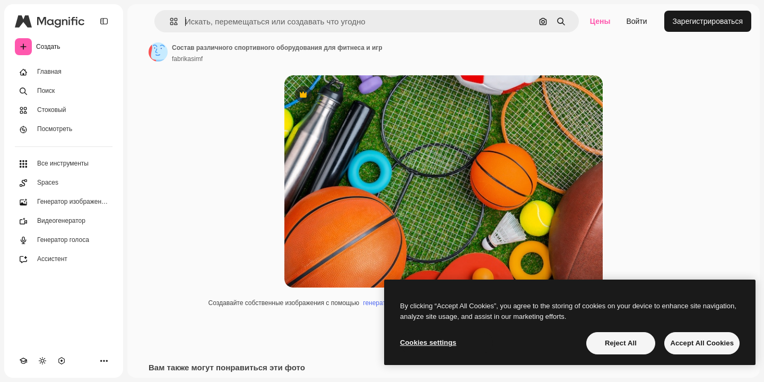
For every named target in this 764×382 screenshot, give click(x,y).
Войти (636, 21)
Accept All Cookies (702, 343)
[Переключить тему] (42, 360)
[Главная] (63, 72)
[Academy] (23, 360)
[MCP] (61, 360)
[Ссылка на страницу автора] (158, 52)
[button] (169, 21)
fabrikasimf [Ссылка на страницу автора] (187, 59)
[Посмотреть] (63, 129)
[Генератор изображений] (63, 202)
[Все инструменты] (63, 163)
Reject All (621, 343)
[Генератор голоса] (63, 240)
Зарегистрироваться (708, 21)
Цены (600, 21)
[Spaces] (63, 183)
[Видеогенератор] (63, 221)
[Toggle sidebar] (104, 21)
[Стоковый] (63, 110)
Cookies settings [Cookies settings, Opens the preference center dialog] (428, 342)
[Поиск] (63, 91)
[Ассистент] (63, 259)
